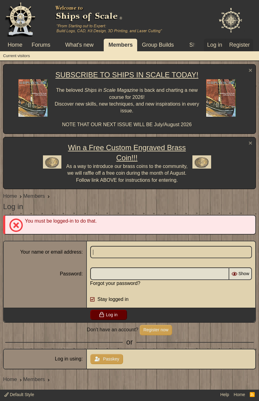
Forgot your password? (115, 283)
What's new (79, 45)
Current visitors (16, 55)
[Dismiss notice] (249, 71)
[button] (56, 45)
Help (224, 394)
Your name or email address (51, 252)
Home (15, 45)
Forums (41, 45)
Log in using (68, 358)
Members (120, 45)
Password (70, 273)
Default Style (19, 394)
